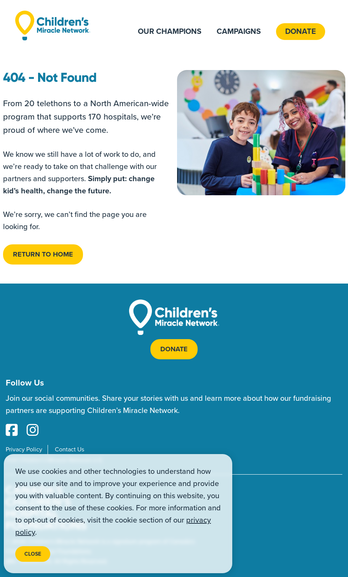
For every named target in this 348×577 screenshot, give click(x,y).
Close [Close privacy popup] (32, 554)
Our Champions (169, 31)
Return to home (43, 254)
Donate (300, 31)
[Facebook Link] (12, 430)
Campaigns (239, 31)
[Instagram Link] (33, 430)
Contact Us (69, 449)
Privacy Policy (24, 449)
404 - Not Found (50, 77)
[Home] (52, 25)
